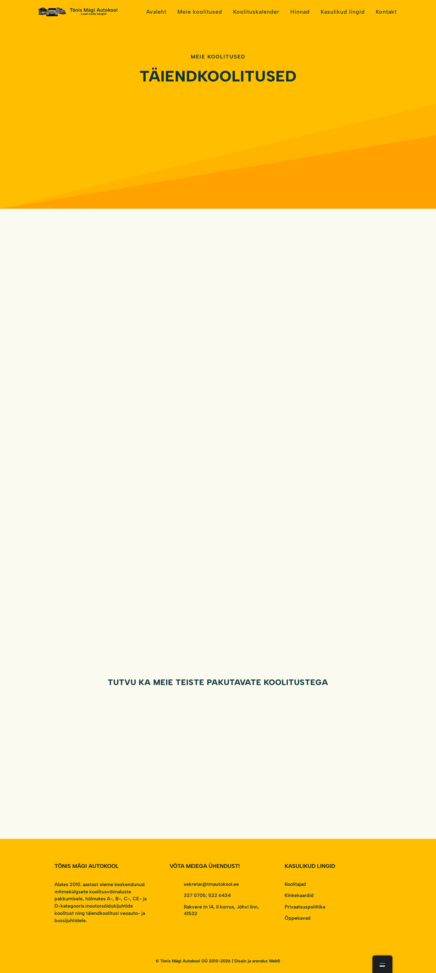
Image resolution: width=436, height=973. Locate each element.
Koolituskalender (256, 12)
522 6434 (219, 895)
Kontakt (386, 12)
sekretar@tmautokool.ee (211, 884)
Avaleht (156, 12)
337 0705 (195, 895)
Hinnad (300, 12)
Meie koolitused (199, 12)
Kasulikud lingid (343, 12)
